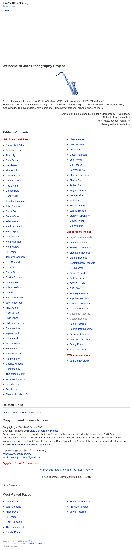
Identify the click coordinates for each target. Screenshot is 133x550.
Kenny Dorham (14, 241)
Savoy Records (78, 344)
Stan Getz (11, 267)
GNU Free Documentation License (31, 444)
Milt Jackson (12, 307)
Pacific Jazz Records (81, 329)
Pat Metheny (13, 358)
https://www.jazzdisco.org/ (17, 453)
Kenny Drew (12, 246)
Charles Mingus (14, 363)
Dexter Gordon (14, 277)
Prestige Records (79, 334)
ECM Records (77, 283)
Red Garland (13, 262)
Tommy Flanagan (15, 256)
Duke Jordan (13, 328)
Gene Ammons (14, 150)
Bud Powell (76, 159)
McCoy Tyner (77, 220)
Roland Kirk (12, 338)
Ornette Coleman (15, 201)
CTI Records (76, 267)
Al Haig (10, 292)
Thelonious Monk (15, 373)
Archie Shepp (77, 185)
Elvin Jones (12, 318)
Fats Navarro (13, 389)
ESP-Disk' (75, 288)
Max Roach (76, 164)
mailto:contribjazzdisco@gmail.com (22, 457)
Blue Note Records (80, 252)
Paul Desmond (14, 226)
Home (6, 10)
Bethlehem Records (80, 247)
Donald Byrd (12, 190)
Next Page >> (85, 469)
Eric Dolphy (12, 231)
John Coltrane (13, 206)
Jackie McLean (14, 353)
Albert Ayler (12, 155)
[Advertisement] (66, 37)
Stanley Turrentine (80, 215)
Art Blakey (11, 165)
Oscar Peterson (78, 154)
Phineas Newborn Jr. (17, 394)
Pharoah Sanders (79, 175)
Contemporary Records (82, 262)
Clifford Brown (13, 175)
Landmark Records (80, 303)
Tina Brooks (12, 170)
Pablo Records (78, 323)
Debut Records (78, 273)
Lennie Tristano (78, 210)
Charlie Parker (77, 139)
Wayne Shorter (78, 190)
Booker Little (12, 348)
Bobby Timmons (78, 205)
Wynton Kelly (13, 333)
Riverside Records (80, 339)
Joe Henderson (14, 302)
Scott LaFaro (13, 343)
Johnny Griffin (13, 287)
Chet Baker (12, 160)
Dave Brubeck (13, 180)
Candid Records (78, 257)
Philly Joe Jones (15, 323)
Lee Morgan (12, 384)
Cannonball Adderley (17, 145)
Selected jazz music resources (19, 412)
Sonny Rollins (77, 170)
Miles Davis (12, 221)
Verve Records (78, 349)
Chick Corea (12, 211)
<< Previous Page (49, 469)
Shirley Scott (76, 180)
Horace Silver (77, 195)
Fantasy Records (79, 293)
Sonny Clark (12, 195)
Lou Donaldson (14, 236)
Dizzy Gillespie (14, 272)
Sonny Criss (12, 216)
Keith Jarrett (12, 312)
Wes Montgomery (15, 379)
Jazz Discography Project (44, 430)
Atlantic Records (79, 242)
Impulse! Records (79, 298)
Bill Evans (11, 251)
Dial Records (77, 278)
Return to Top (68, 469)
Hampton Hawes (15, 297)
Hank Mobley (13, 368)
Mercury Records (79, 308)
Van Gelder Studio (80, 360)
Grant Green (12, 282)
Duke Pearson (77, 144)
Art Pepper (75, 149)
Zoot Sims (75, 200)
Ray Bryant (12, 185)
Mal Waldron (76, 225)
